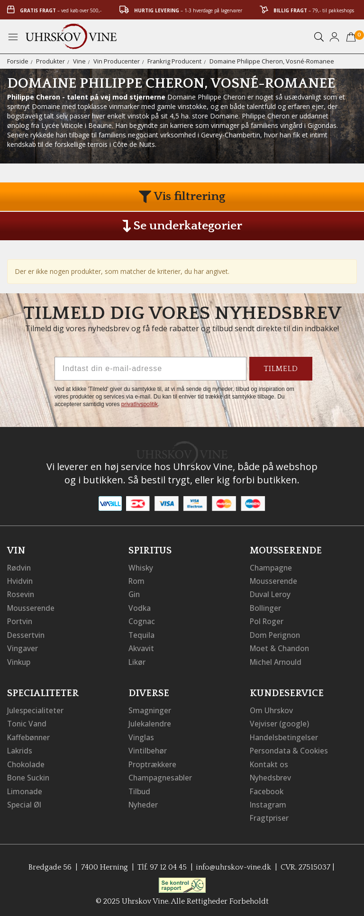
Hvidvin (20, 580)
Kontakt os (270, 761)
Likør (137, 660)
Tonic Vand (27, 721)
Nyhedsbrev (271, 775)
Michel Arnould (277, 660)
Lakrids (20, 748)
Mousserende (31, 607)
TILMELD (281, 368)
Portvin (20, 620)
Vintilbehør (148, 748)
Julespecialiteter (35, 708)
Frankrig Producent (174, 61)
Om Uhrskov (272, 708)
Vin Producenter (116, 61)
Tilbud (139, 788)
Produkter (50, 61)
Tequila (141, 633)
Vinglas (141, 735)
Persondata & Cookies (289, 748)
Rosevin (21, 594)
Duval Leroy (271, 594)
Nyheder (143, 801)
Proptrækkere (153, 761)
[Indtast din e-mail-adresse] (150, 369)
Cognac (141, 620)
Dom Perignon (276, 633)
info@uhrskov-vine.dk (234, 863)
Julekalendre (150, 721)
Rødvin (19, 567)
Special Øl (24, 801)
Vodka (139, 607)
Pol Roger (267, 620)
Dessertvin (26, 633)
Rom (137, 580)
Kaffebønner (29, 735)
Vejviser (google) (279, 721)
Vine (79, 61)
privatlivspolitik (139, 404)
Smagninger (150, 708)
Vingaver (22, 647)
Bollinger (266, 607)
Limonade (25, 788)
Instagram (268, 801)
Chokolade (26, 761)
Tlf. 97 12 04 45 (161, 863)
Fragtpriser (269, 814)
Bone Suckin (29, 775)
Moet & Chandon (280, 647)
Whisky (141, 567)
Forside (17, 61)
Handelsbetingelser (285, 735)
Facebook (267, 788)
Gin (134, 594)
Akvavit (141, 647)
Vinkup (19, 660)
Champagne (271, 567)
